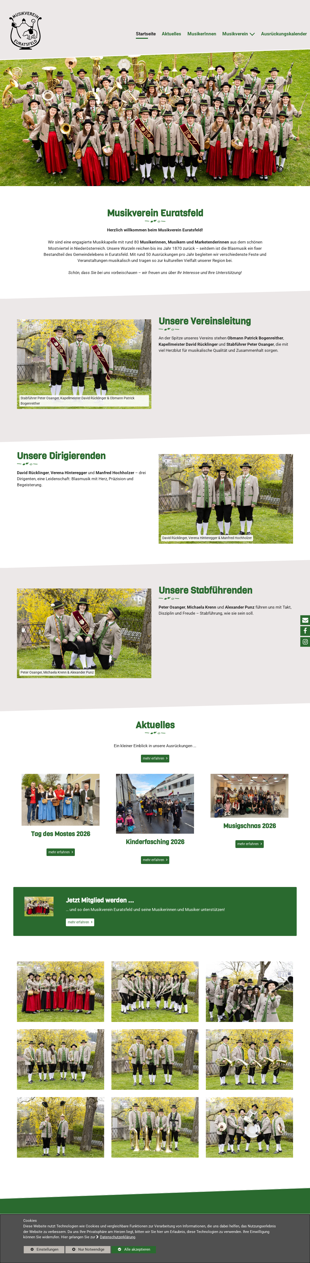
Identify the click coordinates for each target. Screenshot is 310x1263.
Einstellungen (41, 1250)
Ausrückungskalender (284, 34)
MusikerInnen (201, 34)
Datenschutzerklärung (117, 1237)
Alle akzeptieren (130, 1249)
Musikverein (235, 34)
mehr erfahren (154, 758)
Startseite (146, 34)
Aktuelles (171, 34)
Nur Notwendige (84, 1250)
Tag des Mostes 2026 (60, 858)
